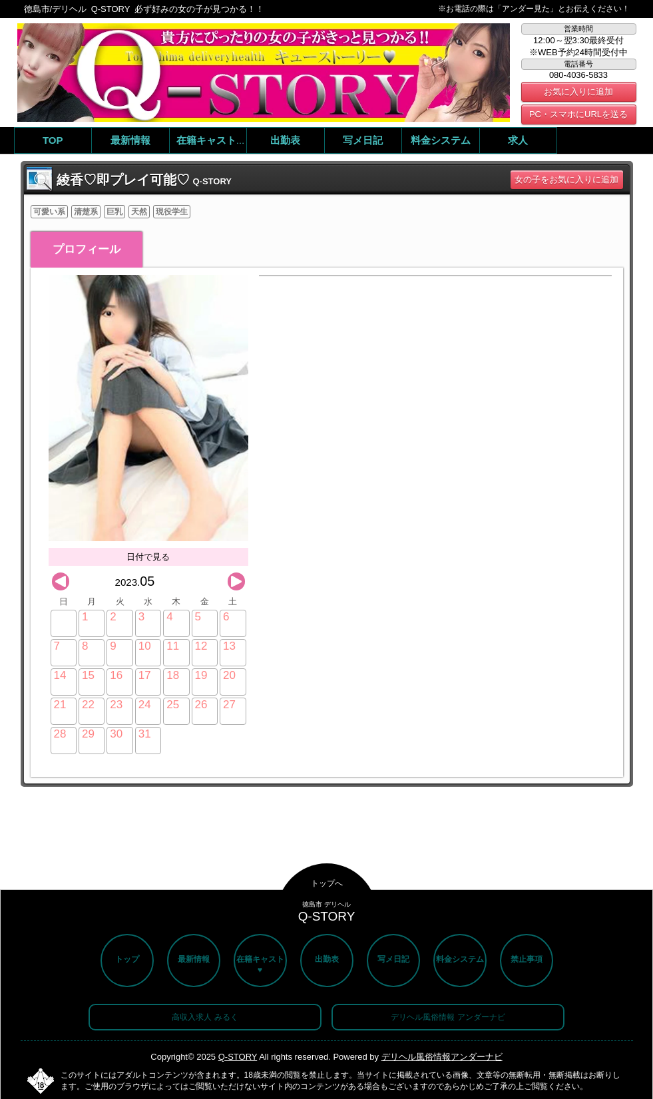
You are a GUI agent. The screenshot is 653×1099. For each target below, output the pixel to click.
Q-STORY (238, 1057)
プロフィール (86, 249)
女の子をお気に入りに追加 (566, 179)
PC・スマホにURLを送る (578, 114)
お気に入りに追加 (578, 92)
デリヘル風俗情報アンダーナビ (442, 1057)
